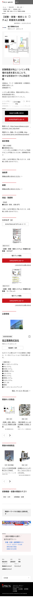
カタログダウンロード (17, 260)
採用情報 (26, 589)
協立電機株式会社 (13, 26)
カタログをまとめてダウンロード (15, 224)
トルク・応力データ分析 (14, 544)
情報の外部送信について (17, 587)
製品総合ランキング (7, 566)
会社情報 (20, 589)
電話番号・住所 (12, 348)
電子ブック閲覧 (16, 256)
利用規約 (15, 589)
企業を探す (12, 561)
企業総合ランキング (7, 569)
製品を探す (4, 561)
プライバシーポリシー (18, 585)
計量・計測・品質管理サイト (14, 542)
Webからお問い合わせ (16, 113)
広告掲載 (15, 591)
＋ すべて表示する (16, 103)
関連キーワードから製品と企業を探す (16, 512)
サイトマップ (17, 566)
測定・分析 (6, 497)
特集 (19, 561)
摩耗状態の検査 (12, 547)
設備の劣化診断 (12, 549)
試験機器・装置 (19, 497)
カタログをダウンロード (16, 119)
